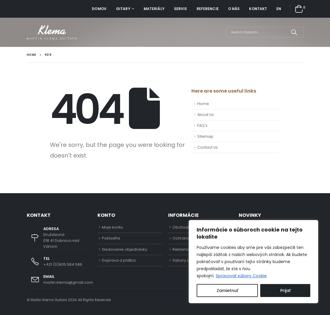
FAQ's (202, 125)
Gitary (123, 8)
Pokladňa (111, 238)
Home (203, 103)
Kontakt (258, 8)
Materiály (154, 8)
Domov (99, 8)
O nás (234, 8)
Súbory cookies (187, 260)
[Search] (294, 32)
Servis (180, 8)
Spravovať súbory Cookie (241, 276)
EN (278, 8)
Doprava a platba (119, 260)
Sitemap (205, 136)
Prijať (285, 290)
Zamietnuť (227, 290)
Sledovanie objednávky (124, 249)
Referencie (208, 8)
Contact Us (207, 147)
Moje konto (112, 227)
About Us (205, 114)
